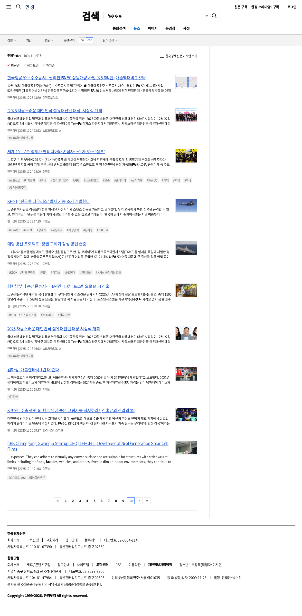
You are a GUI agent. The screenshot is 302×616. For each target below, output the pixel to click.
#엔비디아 (120, 180)
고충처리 (52, 539)
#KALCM (102, 230)
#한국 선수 (64, 315)
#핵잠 (43, 272)
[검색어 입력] (156, 16)
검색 (91, 15)
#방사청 (88, 230)
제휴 (30, 564)
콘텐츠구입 (42, 564)
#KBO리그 (47, 315)
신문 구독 (240, 6)
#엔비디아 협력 (59, 180)
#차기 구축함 (27, 272)
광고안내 (71, 539)
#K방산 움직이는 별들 (108, 272)
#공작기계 (136, 180)
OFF (89, 40)
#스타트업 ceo (17, 477)
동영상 (170, 28)
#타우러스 (14, 230)
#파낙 (187, 180)
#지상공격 (73, 230)
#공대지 (41, 230)
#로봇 (106, 180)
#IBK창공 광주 (36, 477)
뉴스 (136, 28)
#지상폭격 (56, 230)
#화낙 (42, 180)
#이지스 (55, 272)
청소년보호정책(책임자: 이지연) (200, 564)
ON (82, 40)
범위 (47, 40)
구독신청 (33, 539)
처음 (57, 500)
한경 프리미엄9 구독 (265, 6)
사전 (186, 28)
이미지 (153, 28)
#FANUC (152, 180)
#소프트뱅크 (91, 180)
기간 (29, 40)
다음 (139, 500)
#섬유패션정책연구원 (21, 138)
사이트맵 (83, 564)
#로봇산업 (14, 180)
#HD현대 (70, 272)
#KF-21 (27, 230)
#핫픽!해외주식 (17, 187)
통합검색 (119, 28)
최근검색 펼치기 (203, 16)
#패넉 (165, 180)
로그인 (291, 6)
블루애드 (91, 539)
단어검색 (108, 40)
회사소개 (13, 539)
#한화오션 (85, 272)
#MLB (12, 315)
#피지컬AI (29, 180)
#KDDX (13, 272)
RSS (118, 564)
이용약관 (134, 564)
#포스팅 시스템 (27, 315)
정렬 (10, 40)
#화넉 (176, 180)
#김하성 (13, 396)
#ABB (76, 180)
